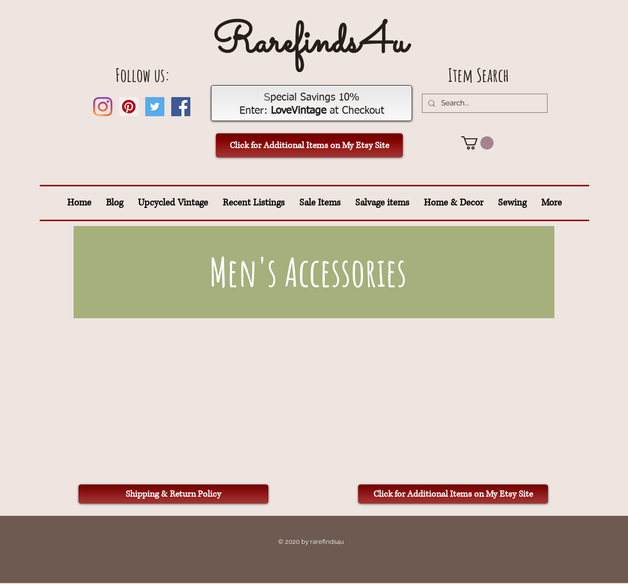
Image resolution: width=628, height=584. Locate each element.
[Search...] (483, 103)
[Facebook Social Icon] (180, 106)
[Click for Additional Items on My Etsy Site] (309, 145)
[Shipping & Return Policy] (173, 494)
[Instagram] (102, 106)
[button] (477, 143)
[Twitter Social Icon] (154, 106)
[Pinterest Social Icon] (128, 106)
